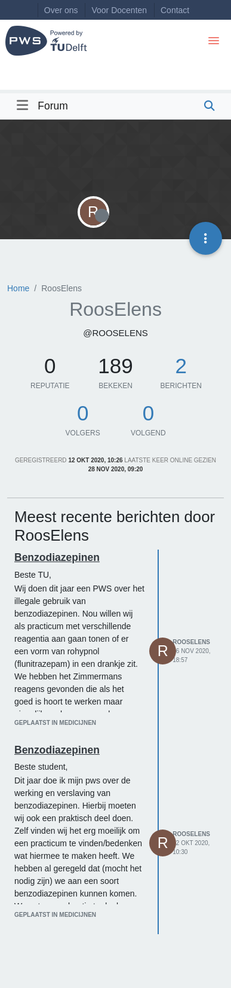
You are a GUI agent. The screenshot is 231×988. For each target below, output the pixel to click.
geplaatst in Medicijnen (55, 722)
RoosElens (191, 642)
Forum (53, 106)
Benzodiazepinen (57, 557)
